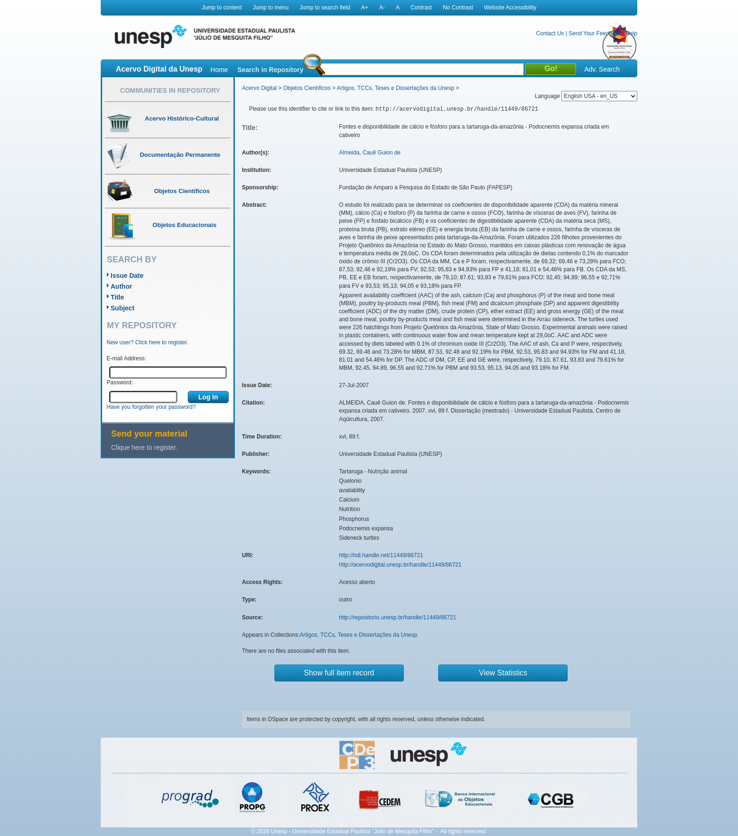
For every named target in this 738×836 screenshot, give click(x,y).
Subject (123, 308)
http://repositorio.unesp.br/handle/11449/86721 (397, 617)
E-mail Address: (126, 358)
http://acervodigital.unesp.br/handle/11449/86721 (400, 564)
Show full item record (339, 673)
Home (219, 69)
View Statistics (503, 673)
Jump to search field (325, 7)
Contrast (421, 7)
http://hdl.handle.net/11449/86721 (381, 555)
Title (117, 297)
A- (382, 7)
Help (631, 33)
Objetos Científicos (307, 88)
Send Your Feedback (595, 33)
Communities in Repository (170, 90)
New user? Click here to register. (147, 342)
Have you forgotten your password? (151, 407)
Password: (120, 382)
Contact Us (550, 33)
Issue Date (127, 275)
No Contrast (458, 7)
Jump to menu (271, 7)
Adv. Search (601, 69)
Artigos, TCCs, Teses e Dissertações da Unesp (395, 88)
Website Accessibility (510, 7)
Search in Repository (270, 69)
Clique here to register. (144, 447)
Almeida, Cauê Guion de (370, 152)
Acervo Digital (259, 88)
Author (121, 286)
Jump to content (221, 7)
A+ (364, 7)
